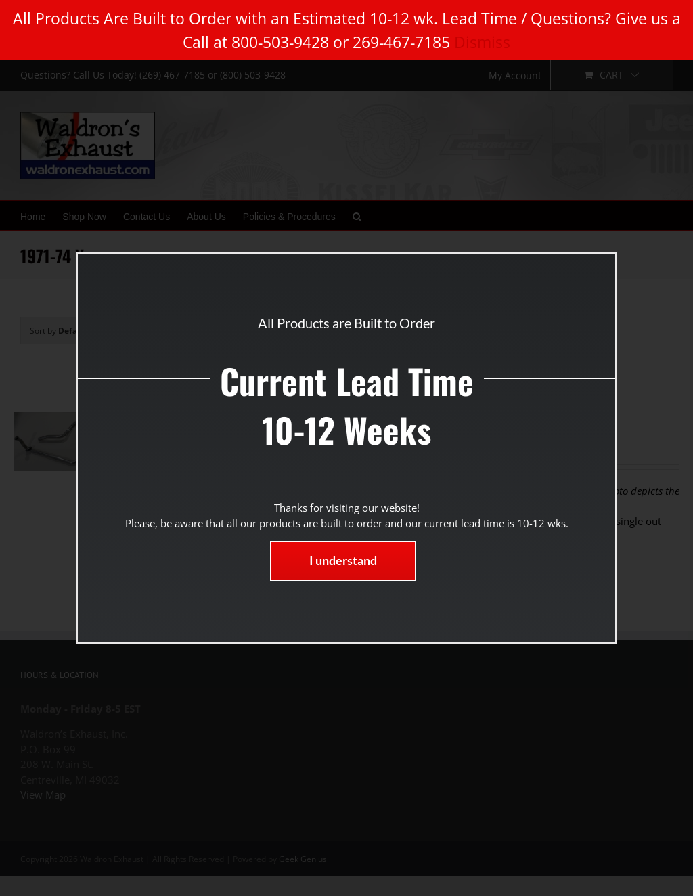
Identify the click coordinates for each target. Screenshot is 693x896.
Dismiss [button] (482, 42)
